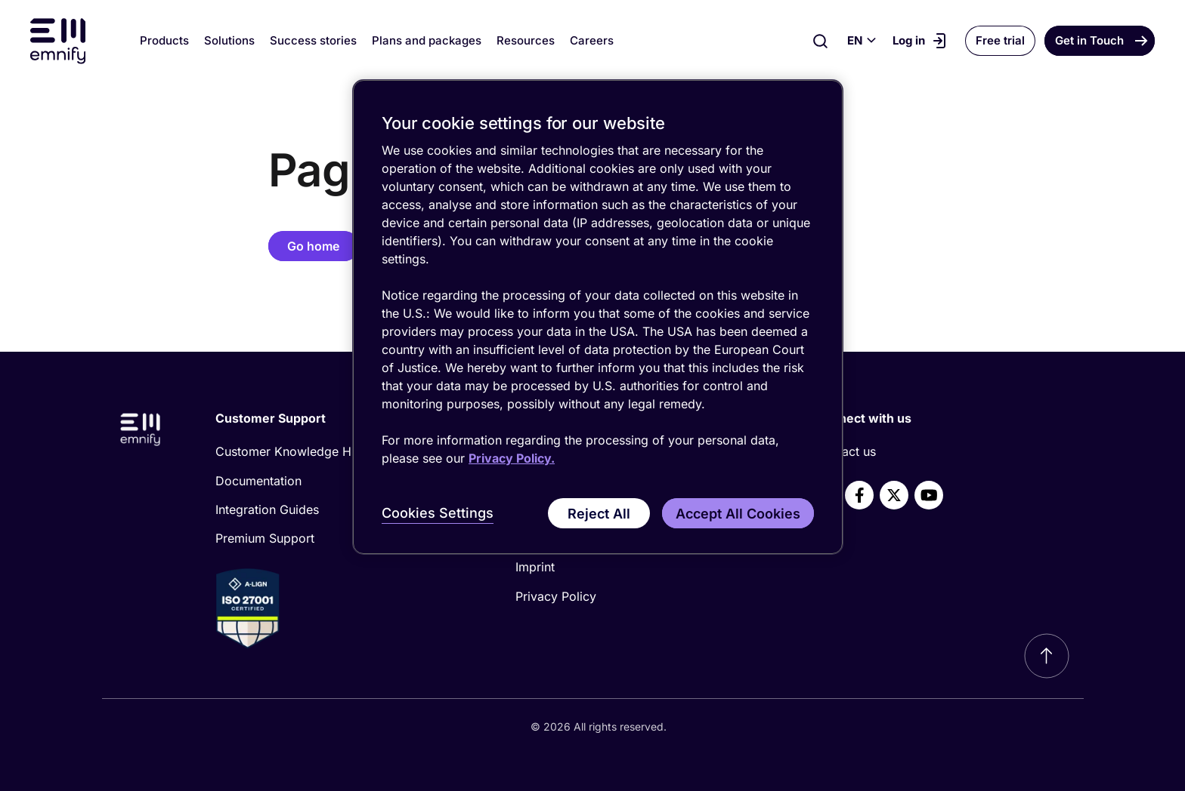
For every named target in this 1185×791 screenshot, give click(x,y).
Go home (313, 246)
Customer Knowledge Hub (290, 451)
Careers (592, 40)
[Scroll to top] (1046, 656)
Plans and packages (426, 40)
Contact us (845, 451)
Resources (526, 40)
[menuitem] (340, 451)
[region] (597, 317)
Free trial (1000, 40)
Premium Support (264, 538)
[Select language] (861, 41)
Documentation (258, 480)
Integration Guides (267, 509)
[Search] (821, 41)
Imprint (535, 566)
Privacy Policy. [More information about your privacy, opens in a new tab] (512, 458)
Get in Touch (1089, 40)
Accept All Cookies (738, 514)
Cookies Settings (437, 513)
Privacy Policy (555, 596)
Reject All (599, 514)
